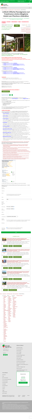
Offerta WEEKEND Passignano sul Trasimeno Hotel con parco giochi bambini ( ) (16, 158)
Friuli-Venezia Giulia (9, 304)
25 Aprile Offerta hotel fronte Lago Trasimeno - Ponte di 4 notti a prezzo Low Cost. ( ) (16, 148)
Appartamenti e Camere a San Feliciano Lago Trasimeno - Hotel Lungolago (18, 262)
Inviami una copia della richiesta (3, 229)
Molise (9, 310)
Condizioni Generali (23, 396)
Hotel (3, 376)
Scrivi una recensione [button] (23, 382)
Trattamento (4, 216)
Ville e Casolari (14, 316)
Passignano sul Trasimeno (15, 19)
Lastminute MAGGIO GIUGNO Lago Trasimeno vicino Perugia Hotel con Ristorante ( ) (16, 154)
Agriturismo (15, 297)
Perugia (21, 19)
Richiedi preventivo (17, 25)
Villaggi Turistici (14, 314)
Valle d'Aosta (9, 320)
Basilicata (9, 298)
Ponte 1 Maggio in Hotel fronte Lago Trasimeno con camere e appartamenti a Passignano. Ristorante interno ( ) (16, 150)
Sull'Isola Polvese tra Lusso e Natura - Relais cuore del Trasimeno (18, 284)
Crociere (14, 304)
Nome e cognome (3, 188)
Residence (14, 308)
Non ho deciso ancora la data (3, 203)
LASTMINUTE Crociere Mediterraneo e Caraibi (6, 327)
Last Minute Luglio (11, 9)
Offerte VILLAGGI (5, 333)
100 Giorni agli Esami (4, 300)
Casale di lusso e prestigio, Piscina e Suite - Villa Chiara (18, 240)
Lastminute (6, 9)
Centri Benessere (14, 303)
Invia (16, 232)
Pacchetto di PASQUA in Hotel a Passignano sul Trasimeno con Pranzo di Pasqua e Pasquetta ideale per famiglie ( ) (15, 145)
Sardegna (9, 313)
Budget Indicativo (3, 219)
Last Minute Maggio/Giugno (20, 355)
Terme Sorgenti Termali (14, 310)
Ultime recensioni (5, 350)
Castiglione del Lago (4, 241)
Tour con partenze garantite (6, 379)
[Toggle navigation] (29, 4)
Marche (9, 309)
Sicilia (9, 314)
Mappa (19, 21)
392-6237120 (22, 1)
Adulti (2, 212)
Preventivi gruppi (5, 382)
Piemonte (9, 311)
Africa (9, 297)
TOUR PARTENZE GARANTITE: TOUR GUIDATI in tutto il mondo (5, 338)
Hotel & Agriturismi (17, 9)
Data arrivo (3, 206)
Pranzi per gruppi (5, 380)
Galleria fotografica (14, 21)
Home (2, 9)
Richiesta (3, 223)
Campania (10, 300)
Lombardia (10, 308)
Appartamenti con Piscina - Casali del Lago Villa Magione (17, 273)
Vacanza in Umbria (19, 295)
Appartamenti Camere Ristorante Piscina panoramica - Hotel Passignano (17, 18)
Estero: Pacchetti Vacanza (5, 323)
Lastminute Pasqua (5, 297)
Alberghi (14, 298)
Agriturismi (4, 374)
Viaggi (14, 313)
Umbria (9, 318)
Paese (3, 199)
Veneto (9, 321)
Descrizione (3, 21)
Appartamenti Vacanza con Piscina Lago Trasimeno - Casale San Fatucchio (18, 251)
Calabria (9, 299)
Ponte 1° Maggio (5, 305)
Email (2, 193)
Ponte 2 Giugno (5, 307)
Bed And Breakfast (5, 377)
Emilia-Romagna (9, 301)
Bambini (3, 214)
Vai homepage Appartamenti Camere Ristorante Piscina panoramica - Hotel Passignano (15, 141)
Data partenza (3, 209)
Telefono (3, 190)
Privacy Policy (19, 396)
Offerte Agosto (5, 314)
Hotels (14, 305)
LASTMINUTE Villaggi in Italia (5, 330)
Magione (4, 263)
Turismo (14, 312)
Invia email (8, 21)
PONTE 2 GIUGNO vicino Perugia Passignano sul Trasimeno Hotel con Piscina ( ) (16, 152)
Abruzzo (9, 296)
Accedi (28, 395)
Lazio (9, 306)
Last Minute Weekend (5, 317)
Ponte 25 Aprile (18, 350)
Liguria (9, 307)
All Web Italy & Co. (6, 349)
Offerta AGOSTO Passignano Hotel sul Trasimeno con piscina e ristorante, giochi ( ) (16, 156)
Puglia (9, 312)
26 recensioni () (25, 21)
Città (2, 197)
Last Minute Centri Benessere (5, 320)
